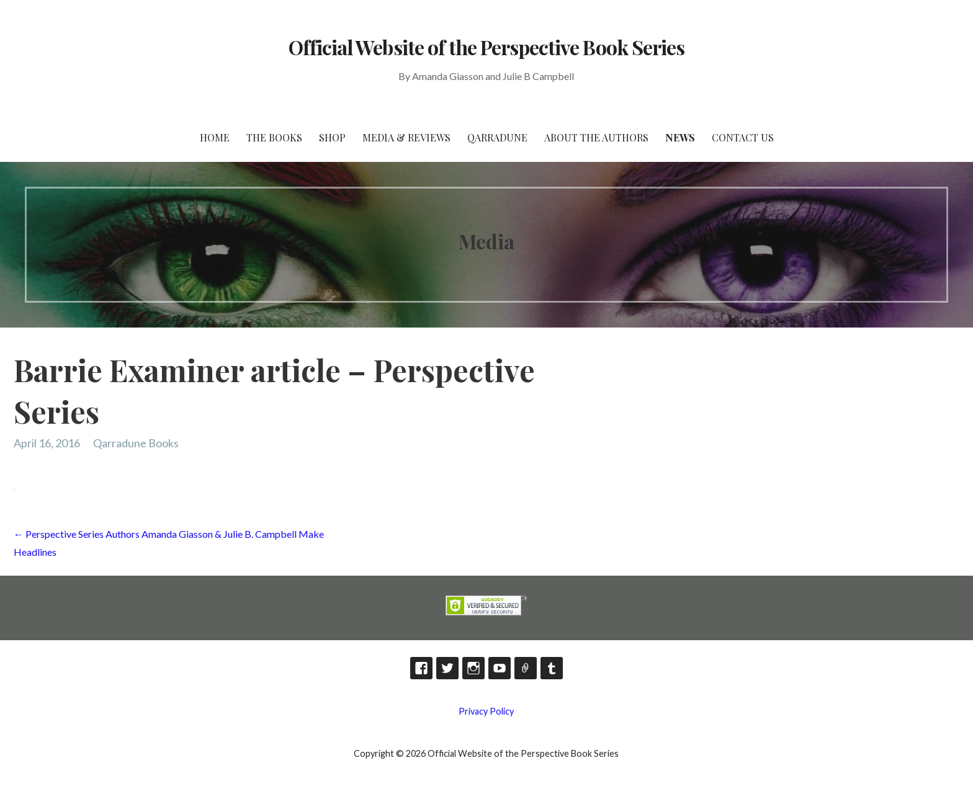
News (680, 137)
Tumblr (551, 668)
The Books (274, 137)
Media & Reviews (406, 137)
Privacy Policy (486, 711)
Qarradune (497, 137)
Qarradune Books (136, 443)
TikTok (525, 668)
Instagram (473, 668)
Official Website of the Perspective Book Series (486, 46)
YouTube (499, 668)
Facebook (421, 668)
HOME (215, 137)
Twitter (447, 668)
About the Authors (596, 137)
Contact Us (743, 137)
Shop (332, 137)
